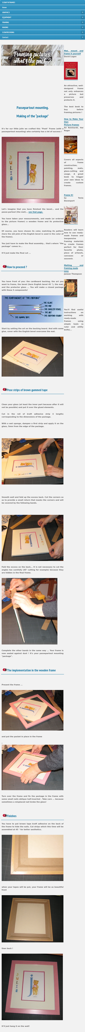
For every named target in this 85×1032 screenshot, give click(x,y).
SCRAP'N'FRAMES (8, 2)
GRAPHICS (43, 12)
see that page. (35, 212)
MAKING (43, 27)
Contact (43, 37)
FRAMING (43, 22)
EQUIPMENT (43, 17)
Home (4, 7)
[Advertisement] (42, 85)
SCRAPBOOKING (43, 32)
